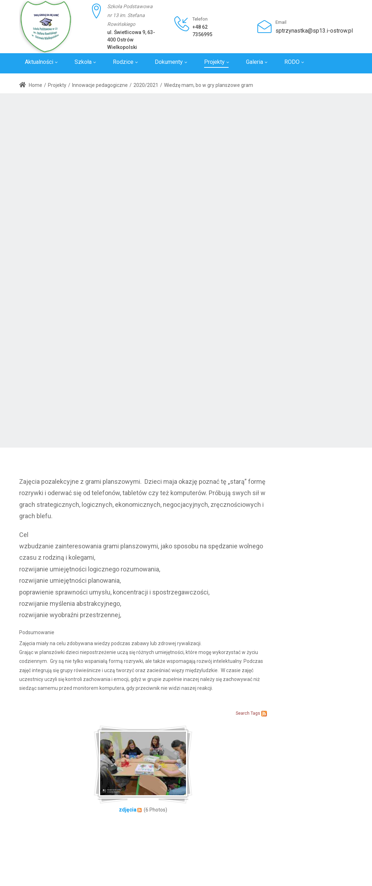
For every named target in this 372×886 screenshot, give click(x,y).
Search (243, 713)
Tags (255, 713)
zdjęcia (127, 810)
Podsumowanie (36, 632)
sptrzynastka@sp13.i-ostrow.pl (314, 30)
